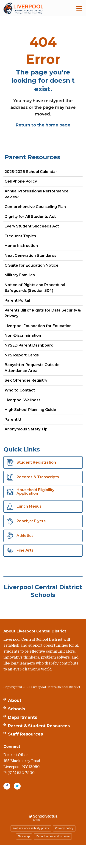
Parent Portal (17, 300)
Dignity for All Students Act (30, 216)
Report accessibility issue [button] (53, 836)
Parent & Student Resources (39, 725)
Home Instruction (21, 245)
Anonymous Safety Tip (26, 429)
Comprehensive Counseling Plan (43, 208)
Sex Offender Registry (26, 380)
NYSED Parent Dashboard (29, 345)
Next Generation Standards (38, 256)
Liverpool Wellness (23, 400)
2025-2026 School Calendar (31, 172)
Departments (22, 717)
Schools (16, 708)
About (14, 700)
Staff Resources (25, 734)
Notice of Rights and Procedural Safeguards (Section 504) (35, 288)
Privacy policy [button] (64, 828)
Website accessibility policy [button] (31, 828)
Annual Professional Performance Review (37, 194)
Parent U (13, 419)
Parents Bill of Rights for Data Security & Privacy (43, 313)
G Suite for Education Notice (31, 265)
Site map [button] (24, 836)
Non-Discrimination (23, 335)
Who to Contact (20, 390)
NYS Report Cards (22, 355)
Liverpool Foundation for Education (38, 326)
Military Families (20, 275)
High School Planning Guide (30, 409)
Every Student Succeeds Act (32, 226)
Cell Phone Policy (21, 181)
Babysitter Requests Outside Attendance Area (32, 368)
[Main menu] (79, 8)
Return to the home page (43, 125)
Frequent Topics (20, 236)
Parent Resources (32, 157)
